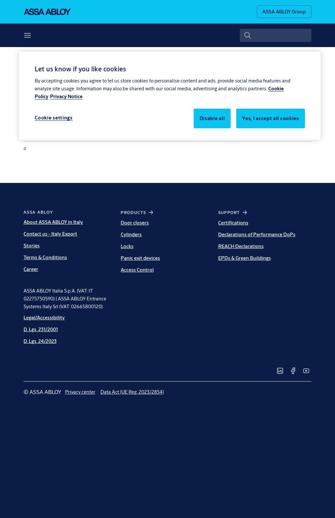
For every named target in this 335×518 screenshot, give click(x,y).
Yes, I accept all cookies (270, 118)
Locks (127, 246)
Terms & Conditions (45, 257)
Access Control (137, 270)
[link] (280, 371)
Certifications (233, 223)
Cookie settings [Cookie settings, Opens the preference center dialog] (54, 118)
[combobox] (275, 35)
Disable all (212, 118)
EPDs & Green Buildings (244, 258)
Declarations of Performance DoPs (256, 234)
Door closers (135, 223)
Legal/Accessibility (44, 317)
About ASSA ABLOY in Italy (53, 222)
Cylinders (131, 234)
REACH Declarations (241, 246)
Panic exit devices (140, 258)
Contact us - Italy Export (50, 234)
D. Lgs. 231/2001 (41, 329)
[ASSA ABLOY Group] (284, 12)
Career (31, 269)
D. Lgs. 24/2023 (40, 341)
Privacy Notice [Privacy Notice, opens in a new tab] (66, 96)
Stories (32, 245)
